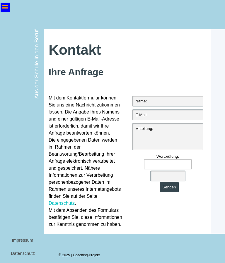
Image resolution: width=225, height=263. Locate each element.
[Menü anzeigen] (5, 7)
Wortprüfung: (167, 156)
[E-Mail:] (167, 114)
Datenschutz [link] (23, 253)
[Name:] (167, 101)
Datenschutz (62, 203)
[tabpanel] (127, 59)
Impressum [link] (22, 240)
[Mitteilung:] (167, 136)
